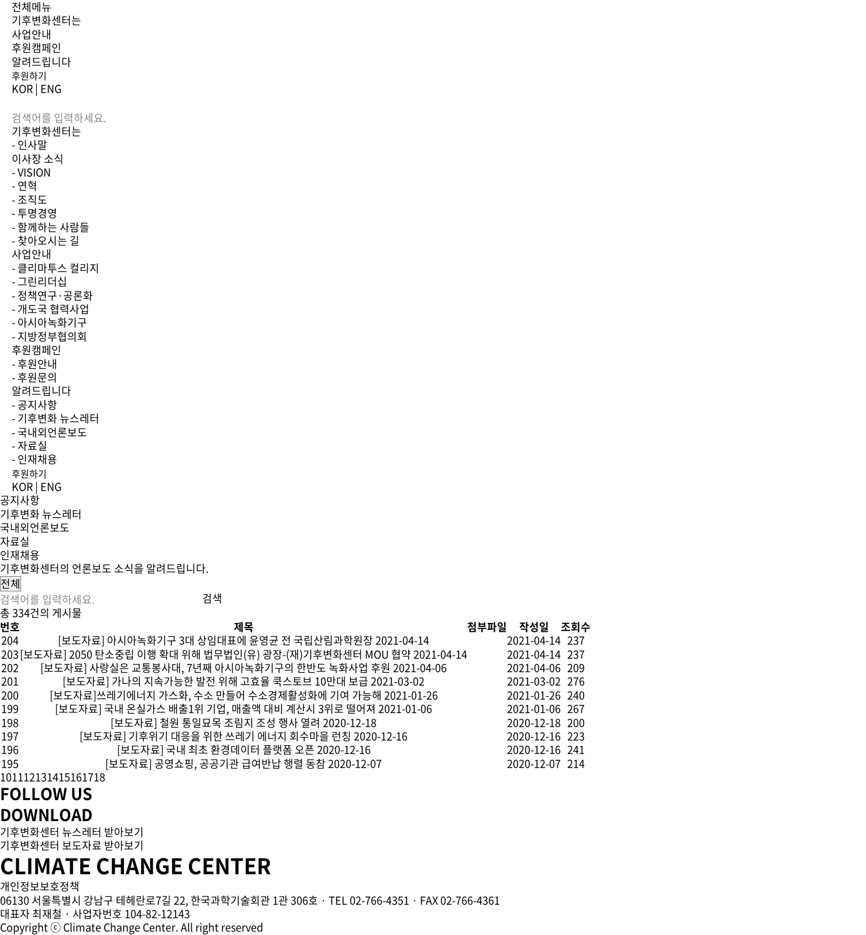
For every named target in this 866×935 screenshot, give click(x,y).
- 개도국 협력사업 (50, 309)
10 (6, 777)
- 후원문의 (34, 377)
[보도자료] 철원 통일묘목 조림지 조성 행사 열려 (215, 722)
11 (17, 777)
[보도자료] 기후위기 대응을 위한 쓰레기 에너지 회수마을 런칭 (215, 736)
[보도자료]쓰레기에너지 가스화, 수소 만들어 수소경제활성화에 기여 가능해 (216, 695)
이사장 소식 (38, 159)
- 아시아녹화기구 (49, 322)
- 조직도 (29, 199)
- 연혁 (24, 185)
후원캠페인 (36, 48)
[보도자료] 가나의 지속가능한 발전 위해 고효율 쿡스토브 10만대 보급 (215, 681)
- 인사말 (29, 145)
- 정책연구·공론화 (52, 295)
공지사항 (20, 500)
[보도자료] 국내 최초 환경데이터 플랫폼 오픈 (216, 749)
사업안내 (31, 34)
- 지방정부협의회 (49, 336)
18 (99, 777)
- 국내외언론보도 (49, 432)
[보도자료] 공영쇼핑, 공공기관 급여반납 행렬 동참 (215, 763)
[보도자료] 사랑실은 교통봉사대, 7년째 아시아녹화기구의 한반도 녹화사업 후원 (215, 668)
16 (76, 777)
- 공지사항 (34, 405)
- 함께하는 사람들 (50, 227)
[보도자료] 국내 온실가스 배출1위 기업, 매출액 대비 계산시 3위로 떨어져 (215, 708)
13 (41, 777)
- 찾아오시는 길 (46, 240)
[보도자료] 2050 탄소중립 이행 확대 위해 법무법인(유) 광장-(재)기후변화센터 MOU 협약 (215, 654)
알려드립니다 (41, 62)
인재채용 (20, 555)
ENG (50, 88)
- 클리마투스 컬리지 (55, 268)
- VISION (31, 172)
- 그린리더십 (39, 281)
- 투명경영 (34, 213)
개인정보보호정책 (40, 886)
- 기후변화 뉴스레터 (55, 418)
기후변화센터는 (46, 20)
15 (64, 777)
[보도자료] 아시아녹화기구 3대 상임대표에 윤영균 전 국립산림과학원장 (215, 640)
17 (88, 777)
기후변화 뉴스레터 (41, 514)
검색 (212, 598)
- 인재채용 (34, 459)
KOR (22, 88)
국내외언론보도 (35, 527)
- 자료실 (29, 445)
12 (29, 777)
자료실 (15, 541)
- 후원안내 (34, 364)
